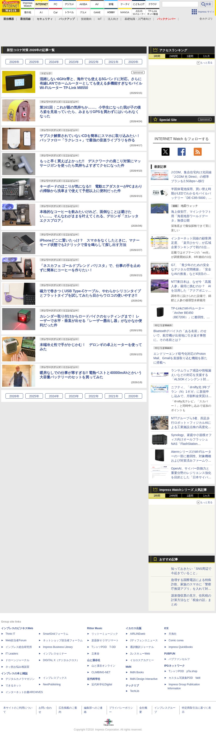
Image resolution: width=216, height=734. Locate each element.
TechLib (134, 691)
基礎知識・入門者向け (138, 18)
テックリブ (132, 685)
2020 (133, 62)
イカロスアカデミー (142, 660)
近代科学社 (93, 678)
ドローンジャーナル (17, 660)
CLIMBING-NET (100, 672)
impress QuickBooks (181, 647)
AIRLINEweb (137, 633)
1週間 (190, 56)
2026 (14, 62)
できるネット (13, 685)
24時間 (173, 56)
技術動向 (86, 18)
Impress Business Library (58, 647)
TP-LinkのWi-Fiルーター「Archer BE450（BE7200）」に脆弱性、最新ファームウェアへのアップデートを (191, 317)
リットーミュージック (104, 633)
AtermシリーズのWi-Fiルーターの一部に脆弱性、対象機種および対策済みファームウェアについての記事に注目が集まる (191, 460)
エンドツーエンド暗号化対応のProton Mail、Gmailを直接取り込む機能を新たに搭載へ (180, 358)
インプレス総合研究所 (19, 647)
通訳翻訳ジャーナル (142, 647)
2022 (94, 62)
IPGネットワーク (174, 665)
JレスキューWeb (140, 653)
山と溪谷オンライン (103, 665)
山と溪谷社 (93, 660)
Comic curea (176, 640)
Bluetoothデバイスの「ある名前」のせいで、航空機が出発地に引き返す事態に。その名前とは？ (180, 335)
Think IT (10, 633)
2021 (113, 62)
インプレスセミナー (55, 653)
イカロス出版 (134, 628)
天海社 (173, 633)
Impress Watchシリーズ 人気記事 (183, 490)
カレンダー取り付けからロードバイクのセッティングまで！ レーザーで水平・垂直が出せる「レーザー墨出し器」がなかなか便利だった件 (91, 320)
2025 (34, 62)
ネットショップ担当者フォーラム (63, 640)
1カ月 (206, 56)
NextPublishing (52, 684)
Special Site (168, 120)
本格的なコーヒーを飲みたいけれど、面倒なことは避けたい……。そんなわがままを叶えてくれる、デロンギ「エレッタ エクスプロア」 (89, 216)
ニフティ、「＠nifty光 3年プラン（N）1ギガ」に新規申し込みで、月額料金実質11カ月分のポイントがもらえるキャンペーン (191, 396)
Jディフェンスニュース (144, 640)
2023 (74, 62)
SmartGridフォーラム (55, 633)
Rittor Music (94, 628)
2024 (54, 62)
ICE (166, 628)
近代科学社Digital (101, 684)
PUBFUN (169, 653)
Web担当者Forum (16, 640)
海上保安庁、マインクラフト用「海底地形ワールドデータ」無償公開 (191, 216)
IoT (100, 18)
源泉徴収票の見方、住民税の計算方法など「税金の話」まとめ (191, 600)
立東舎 (95, 653)
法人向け (113, 18)
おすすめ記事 (168, 559)
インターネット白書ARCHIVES (24, 692)
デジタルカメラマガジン (20, 678)
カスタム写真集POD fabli (184, 677)
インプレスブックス (55, 677)
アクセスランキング (173, 50)
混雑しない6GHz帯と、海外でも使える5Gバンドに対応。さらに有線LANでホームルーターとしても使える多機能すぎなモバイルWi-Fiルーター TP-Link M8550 (91, 83)
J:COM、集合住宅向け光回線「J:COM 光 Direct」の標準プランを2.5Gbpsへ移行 (191, 176)
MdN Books (137, 672)
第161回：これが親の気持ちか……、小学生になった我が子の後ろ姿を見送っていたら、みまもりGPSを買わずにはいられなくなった (90, 111)
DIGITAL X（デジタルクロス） (61, 660)
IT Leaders (12, 653)
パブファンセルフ (179, 659)
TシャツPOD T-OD (103, 647)
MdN (128, 666)
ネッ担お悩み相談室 (17, 666)
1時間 (157, 56)
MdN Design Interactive (144, 678)
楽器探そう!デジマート (105, 640)
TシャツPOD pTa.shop (183, 671)
